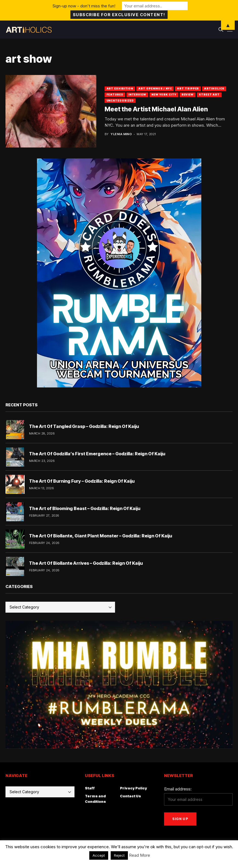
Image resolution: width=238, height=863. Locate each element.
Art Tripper (188, 88)
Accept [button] (99, 855)
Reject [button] (119, 855)
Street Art (209, 94)
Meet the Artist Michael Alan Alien (156, 109)
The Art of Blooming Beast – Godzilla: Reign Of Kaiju (84, 508)
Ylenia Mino (121, 134)
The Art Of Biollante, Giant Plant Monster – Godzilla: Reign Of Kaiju (100, 535)
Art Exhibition (120, 88)
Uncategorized (120, 100)
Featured (115, 94)
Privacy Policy (133, 788)
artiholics (214, 88)
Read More (139, 855)
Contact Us (130, 796)
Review (188, 94)
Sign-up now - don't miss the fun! (84, 5)
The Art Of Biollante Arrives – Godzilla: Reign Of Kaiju (86, 563)
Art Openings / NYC (155, 88)
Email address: (177, 789)
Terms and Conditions (95, 799)
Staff (90, 788)
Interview (137, 94)
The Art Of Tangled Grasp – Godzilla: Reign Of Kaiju (84, 426)
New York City (163, 94)
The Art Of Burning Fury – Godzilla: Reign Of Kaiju (81, 481)
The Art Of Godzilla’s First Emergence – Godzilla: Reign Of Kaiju (97, 453)
